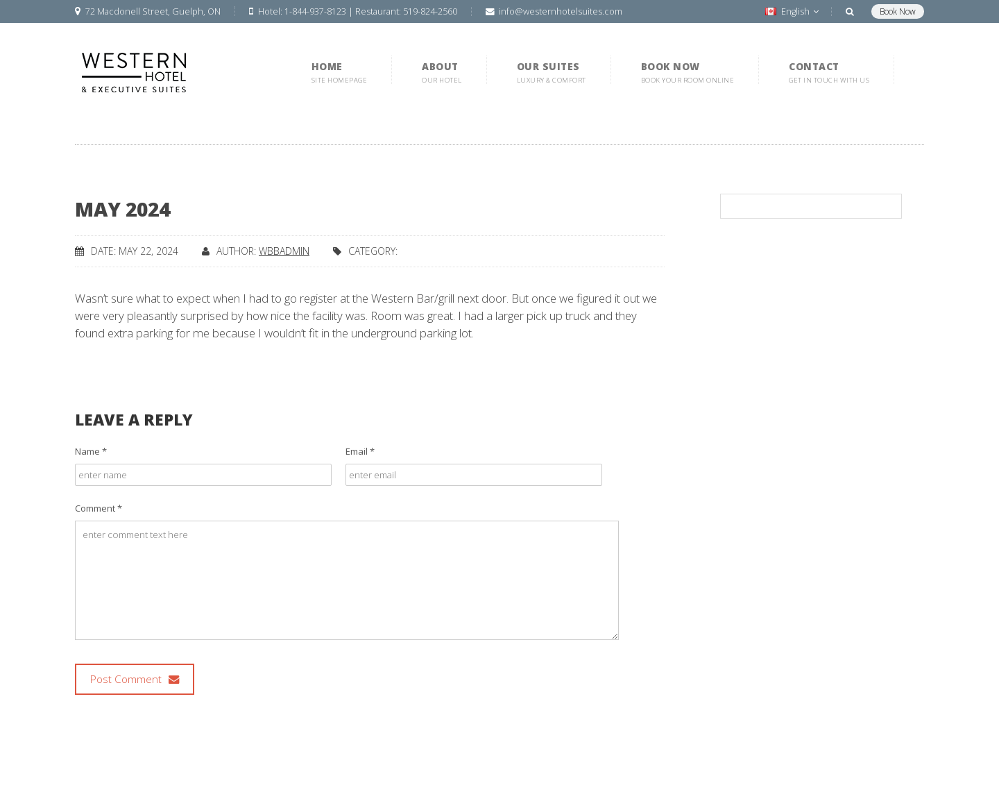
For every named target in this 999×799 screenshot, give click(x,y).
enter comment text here (347, 580)
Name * (91, 451)
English (792, 11)
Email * (360, 451)
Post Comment (134, 679)
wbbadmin (284, 251)
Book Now (898, 11)
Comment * (98, 508)
